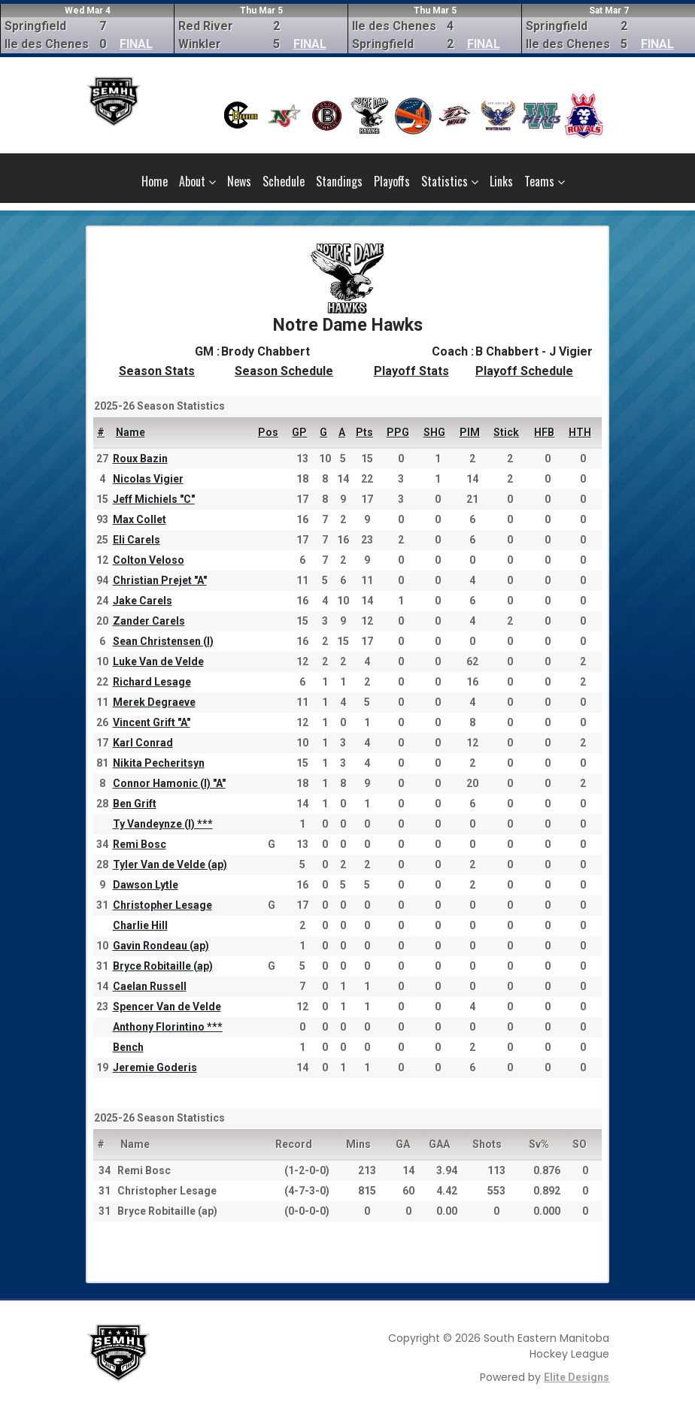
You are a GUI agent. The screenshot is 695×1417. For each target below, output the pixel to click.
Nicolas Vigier (148, 479)
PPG (398, 432)
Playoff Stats (411, 371)
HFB (544, 432)
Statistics (449, 181)
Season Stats (157, 371)
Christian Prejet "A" (160, 580)
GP (299, 432)
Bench (128, 1047)
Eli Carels (136, 540)
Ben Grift (134, 804)
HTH (580, 432)
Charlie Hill (140, 925)
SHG (434, 432)
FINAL (136, 44)
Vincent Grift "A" (151, 722)
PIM (470, 432)
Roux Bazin (140, 459)
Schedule (284, 181)
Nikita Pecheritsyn (159, 763)
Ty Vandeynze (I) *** (163, 824)
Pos (268, 432)
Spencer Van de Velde (167, 1007)
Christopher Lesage (162, 905)
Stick (506, 432)
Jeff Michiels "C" (154, 499)
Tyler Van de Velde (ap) (170, 864)
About (197, 181)
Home (154, 181)
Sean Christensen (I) (163, 641)
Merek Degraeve (154, 702)
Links (501, 181)
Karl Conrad (143, 743)
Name (130, 432)
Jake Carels (142, 601)
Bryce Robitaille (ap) (163, 966)
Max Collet (139, 519)
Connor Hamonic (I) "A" (169, 783)
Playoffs (392, 181)
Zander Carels (149, 621)
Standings (339, 181)
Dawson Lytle (145, 885)
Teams (544, 181)
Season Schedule (284, 371)
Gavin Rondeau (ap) (161, 946)
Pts (364, 432)
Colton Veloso (148, 560)
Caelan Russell (150, 986)
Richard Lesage (152, 682)
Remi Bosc (139, 844)
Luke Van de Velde (158, 662)
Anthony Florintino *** (168, 1027)
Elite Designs (576, 1377)
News (239, 181)
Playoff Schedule (524, 371)
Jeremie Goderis (155, 1067)
